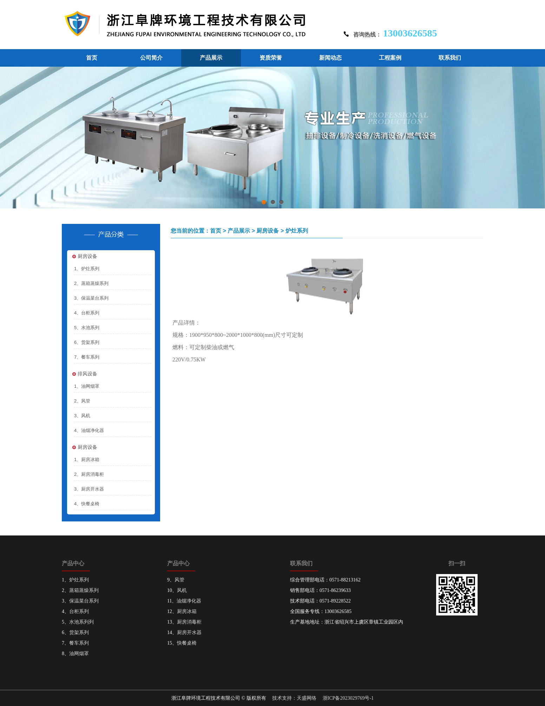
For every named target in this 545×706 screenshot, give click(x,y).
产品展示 (211, 58)
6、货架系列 (86, 342)
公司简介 (151, 58)
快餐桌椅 (187, 643)
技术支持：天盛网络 (294, 698)
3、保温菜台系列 (91, 298)
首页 (91, 58)
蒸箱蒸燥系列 (84, 590)
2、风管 (82, 401)
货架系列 (79, 632)
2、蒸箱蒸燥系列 (91, 283)
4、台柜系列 (86, 312)
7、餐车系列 (86, 357)
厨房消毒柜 (189, 622)
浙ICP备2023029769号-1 (348, 698)
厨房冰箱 (187, 611)
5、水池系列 (86, 327)
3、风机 (82, 415)
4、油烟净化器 (89, 430)
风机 (182, 590)
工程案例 (390, 58)
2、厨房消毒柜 (89, 474)
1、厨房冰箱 (86, 459)
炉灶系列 (79, 579)
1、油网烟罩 (86, 386)
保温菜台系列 (84, 601)
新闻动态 (330, 58)
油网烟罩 (79, 653)
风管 (179, 579)
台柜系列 (79, 611)
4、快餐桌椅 (86, 503)
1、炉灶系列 (86, 268)
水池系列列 (81, 622)
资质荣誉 (271, 58)
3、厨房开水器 (89, 489)
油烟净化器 (189, 601)
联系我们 (450, 58)
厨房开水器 (189, 632)
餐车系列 (79, 643)
